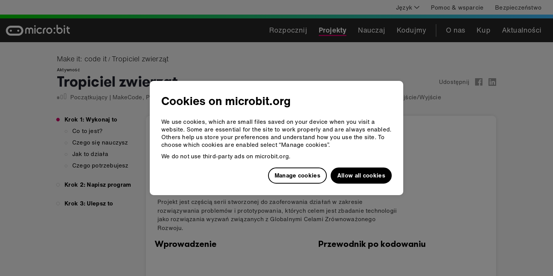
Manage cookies (297, 175)
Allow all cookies (361, 175)
